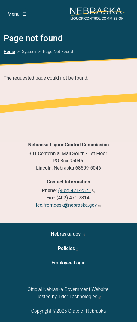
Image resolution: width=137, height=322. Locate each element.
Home (9, 51)
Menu (17, 14)
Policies (66, 248)
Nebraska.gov (66, 234)
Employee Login (68, 263)
